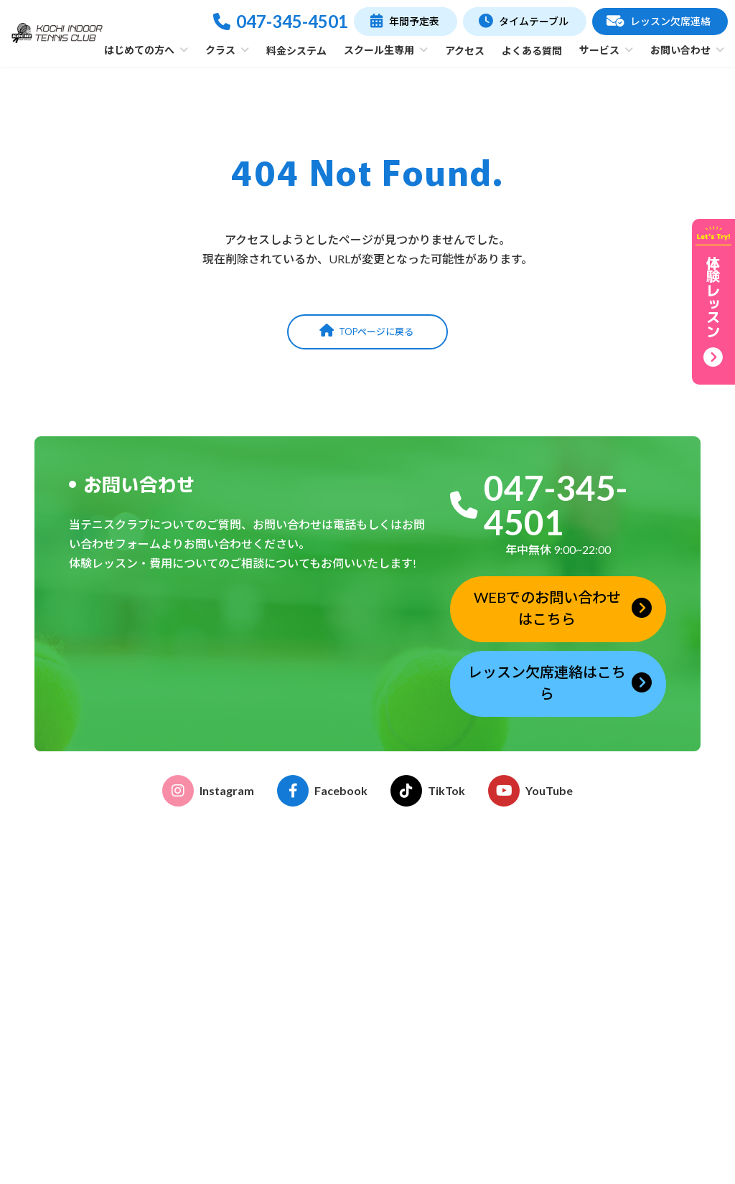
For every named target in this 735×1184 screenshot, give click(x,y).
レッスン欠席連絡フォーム (639, 1046)
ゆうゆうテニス (301, 1049)
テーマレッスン (301, 1088)
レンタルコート (444, 1031)
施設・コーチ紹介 (306, 946)
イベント (429, 939)
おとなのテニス (301, 1011)
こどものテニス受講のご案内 (474, 919)
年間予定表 (597, 908)
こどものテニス (301, 992)
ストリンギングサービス (464, 1049)
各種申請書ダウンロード (464, 958)
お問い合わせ (609, 1099)
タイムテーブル (608, 880)
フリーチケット (301, 1107)
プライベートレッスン (316, 1069)
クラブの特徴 (296, 927)
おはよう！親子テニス (316, 1031)
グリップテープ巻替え (459, 1069)
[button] (405, 21)
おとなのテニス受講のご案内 (474, 900)
